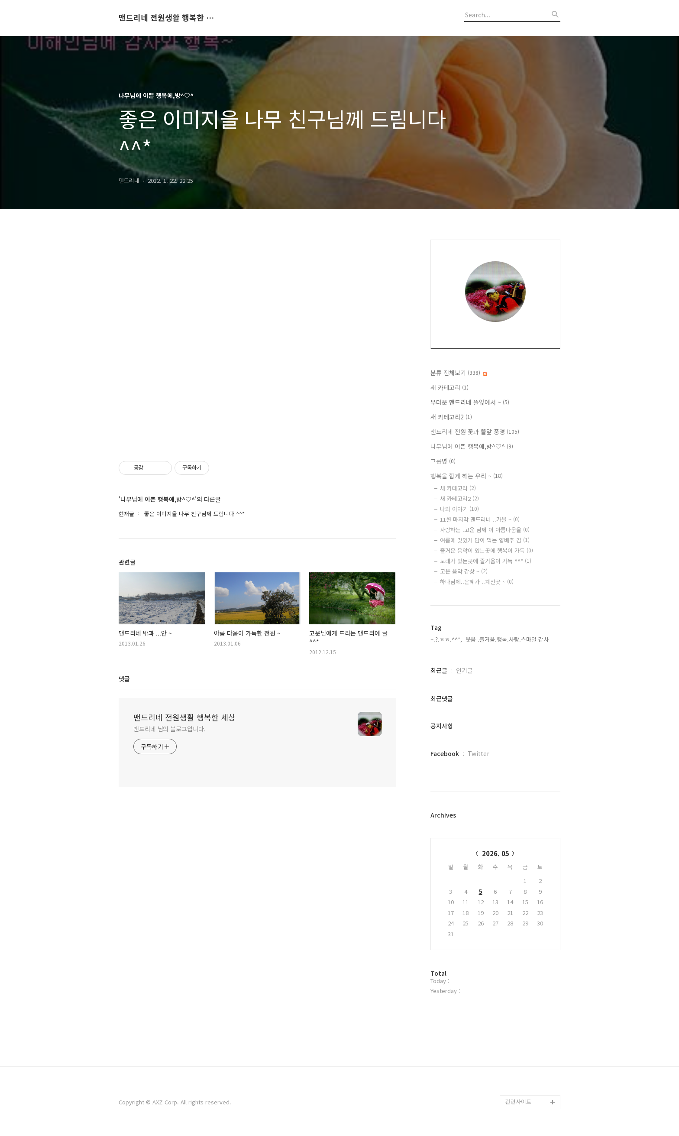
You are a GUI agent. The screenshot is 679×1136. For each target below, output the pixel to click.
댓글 (124, 678)
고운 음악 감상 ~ (464, 571)
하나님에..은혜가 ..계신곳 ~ (477, 582)
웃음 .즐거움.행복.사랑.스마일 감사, (508, 639)
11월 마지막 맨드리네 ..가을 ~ (480, 519)
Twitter (478, 753)
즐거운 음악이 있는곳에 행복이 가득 (486, 550)
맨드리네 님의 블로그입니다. (169, 728)
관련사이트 (518, 1101)
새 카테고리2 (451, 416)
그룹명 (443, 461)
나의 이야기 (459, 509)
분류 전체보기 (458, 372)
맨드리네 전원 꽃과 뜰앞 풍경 (474, 431)
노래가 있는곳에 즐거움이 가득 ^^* (485, 561)
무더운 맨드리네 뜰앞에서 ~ (469, 402)
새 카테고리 (449, 387)
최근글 (438, 670)
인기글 (464, 670)
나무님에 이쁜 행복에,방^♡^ (471, 446)
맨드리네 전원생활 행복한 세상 (166, 18)
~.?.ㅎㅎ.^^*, (446, 639)
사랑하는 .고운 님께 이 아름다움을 (485, 530)
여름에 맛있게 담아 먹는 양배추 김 (485, 540)
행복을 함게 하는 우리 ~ (466, 475)
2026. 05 (495, 853)
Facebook (444, 753)
